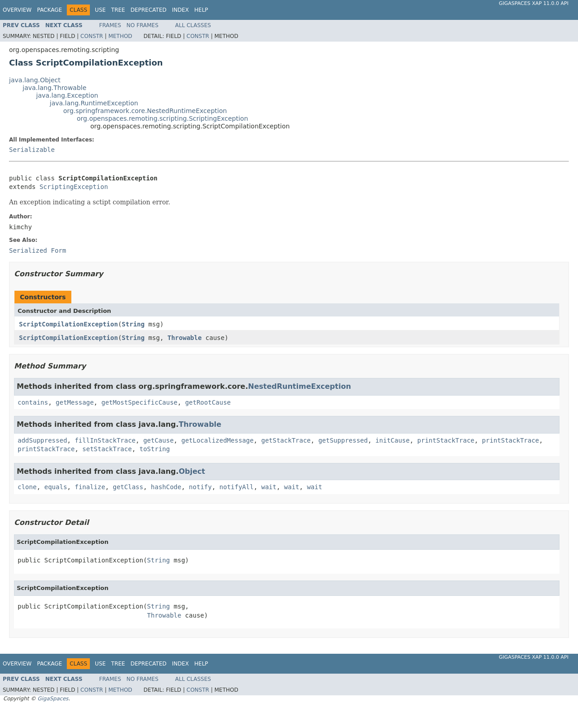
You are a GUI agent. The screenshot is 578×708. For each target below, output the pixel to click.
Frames (110, 25)
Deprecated (149, 10)
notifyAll (236, 487)
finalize (90, 487)
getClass (128, 487)
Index (180, 10)
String (133, 324)
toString (155, 449)
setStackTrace (107, 449)
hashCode (166, 487)
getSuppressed (343, 440)
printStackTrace (445, 440)
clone (27, 487)
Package (49, 10)
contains (33, 402)
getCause (158, 440)
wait (269, 487)
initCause (392, 440)
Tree (118, 10)
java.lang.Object (35, 80)
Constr (91, 36)
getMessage (74, 402)
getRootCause (208, 402)
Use (100, 10)
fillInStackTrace (105, 440)
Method (120, 36)
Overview (17, 10)
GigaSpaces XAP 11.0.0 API (534, 3)
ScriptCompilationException (68, 324)
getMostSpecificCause (139, 402)
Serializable (32, 149)
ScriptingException (73, 186)
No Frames (142, 25)
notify (200, 487)
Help (201, 10)
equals (55, 487)
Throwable (185, 337)
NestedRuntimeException (299, 386)
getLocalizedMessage (217, 440)
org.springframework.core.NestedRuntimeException (145, 110)
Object (192, 471)
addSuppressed (42, 440)
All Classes (193, 25)
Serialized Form (37, 250)
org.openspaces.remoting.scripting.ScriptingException (162, 118)
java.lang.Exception (67, 95)
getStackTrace (286, 440)
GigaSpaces (52, 698)
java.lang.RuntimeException (94, 103)
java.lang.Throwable (54, 87)
